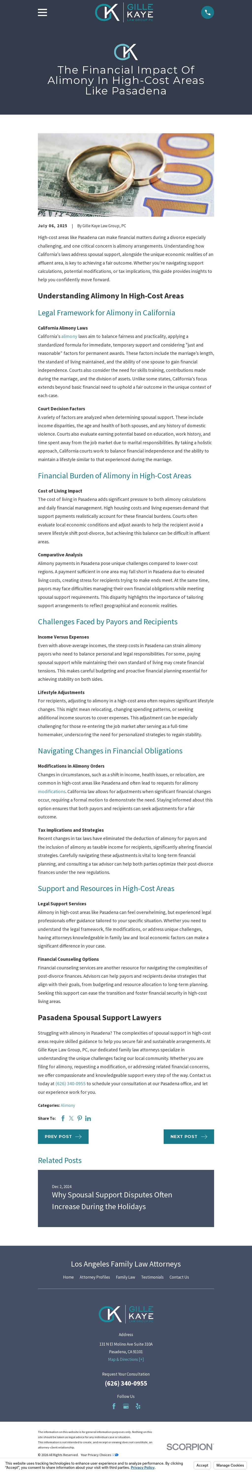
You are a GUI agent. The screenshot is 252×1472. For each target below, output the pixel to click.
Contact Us (179, 1277)
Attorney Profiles (95, 1277)
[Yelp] (138, 1406)
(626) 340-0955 (70, 1083)
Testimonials (152, 1277)
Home (68, 1277)
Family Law (125, 1277)
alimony (69, 336)
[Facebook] (114, 1406)
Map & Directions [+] (126, 1359)
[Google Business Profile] (126, 1406)
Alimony (68, 1105)
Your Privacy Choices (99, 1455)
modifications (51, 791)
